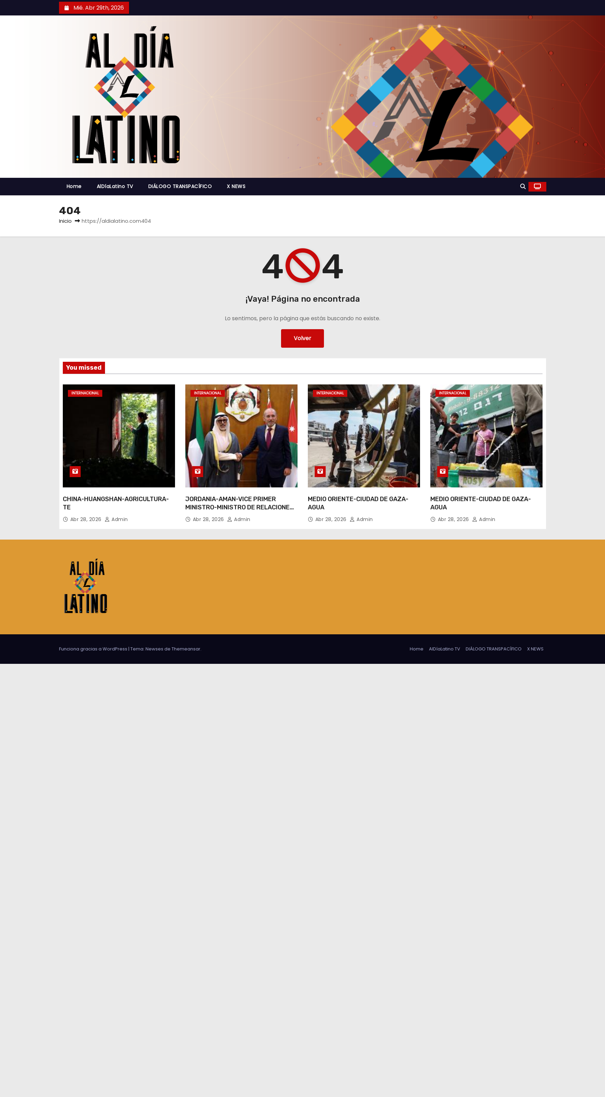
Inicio (65, 220)
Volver (302, 338)
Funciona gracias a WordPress (93, 649)
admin (116, 519)
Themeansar (186, 649)
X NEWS (236, 186)
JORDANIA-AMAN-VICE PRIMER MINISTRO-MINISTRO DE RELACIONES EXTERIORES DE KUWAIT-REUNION (239, 507)
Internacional (85, 393)
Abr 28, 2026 (86, 519)
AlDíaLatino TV (115, 186)
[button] (523, 186)
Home (74, 186)
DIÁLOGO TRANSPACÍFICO (180, 186)
